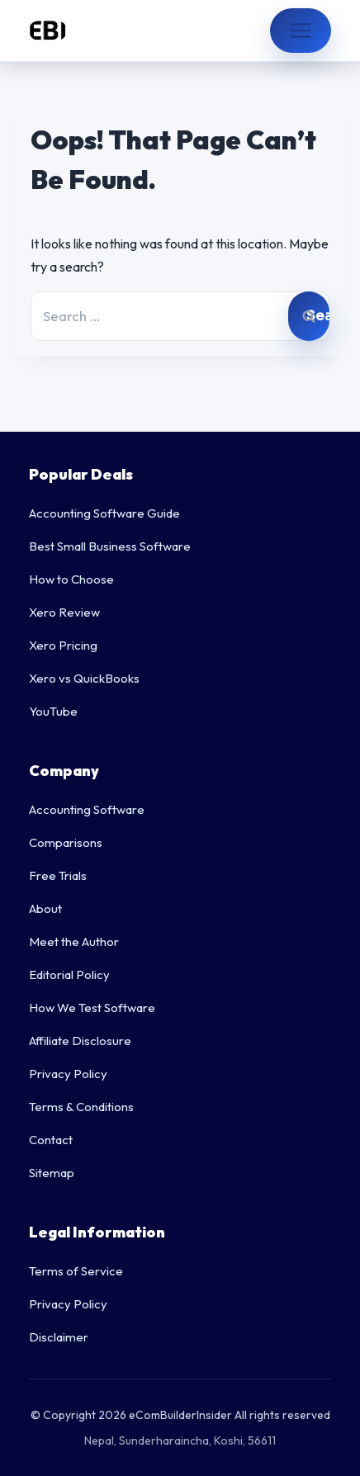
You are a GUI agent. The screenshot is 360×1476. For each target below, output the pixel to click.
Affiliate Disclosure (80, 1040)
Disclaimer (58, 1337)
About (45, 908)
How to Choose (71, 579)
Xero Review (64, 612)
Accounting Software (86, 809)
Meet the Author (74, 941)
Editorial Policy (69, 974)
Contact (51, 1139)
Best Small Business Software (110, 546)
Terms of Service (76, 1271)
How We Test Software (92, 1007)
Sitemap (51, 1172)
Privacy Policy (68, 1073)
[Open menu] (300, 30)
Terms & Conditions (81, 1106)
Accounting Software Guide (104, 513)
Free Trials (58, 875)
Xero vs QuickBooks (84, 678)
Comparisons (65, 842)
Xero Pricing (63, 645)
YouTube (53, 711)
